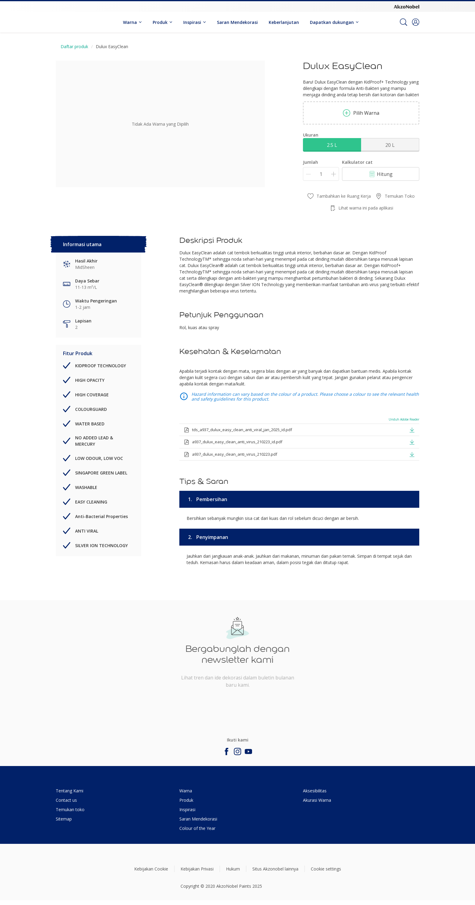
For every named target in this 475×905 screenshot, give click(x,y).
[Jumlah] (321, 174)
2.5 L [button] (332, 145)
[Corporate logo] (406, 6)
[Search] (403, 22)
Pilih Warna (361, 113)
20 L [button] (390, 145)
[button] (415, 22)
